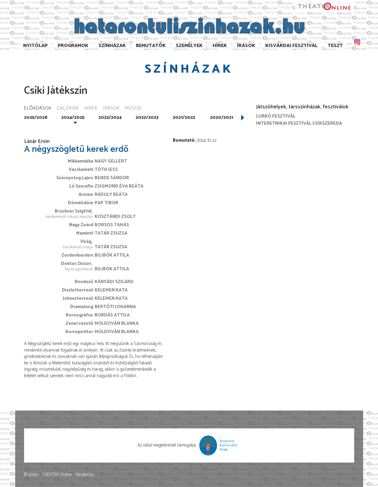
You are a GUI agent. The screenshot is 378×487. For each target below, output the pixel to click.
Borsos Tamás (112, 225)
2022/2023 (147, 117)
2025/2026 (36, 117)
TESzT (335, 46)
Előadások (37, 108)
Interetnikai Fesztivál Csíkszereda (299, 123)
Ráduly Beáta (111, 194)
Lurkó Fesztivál (275, 116)
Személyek (189, 46)
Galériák (68, 108)
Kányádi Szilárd (114, 281)
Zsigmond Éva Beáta (119, 186)
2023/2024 (110, 117)
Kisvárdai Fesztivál (291, 46)
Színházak (112, 46)
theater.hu (85, 474)
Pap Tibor (106, 203)
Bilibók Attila (112, 255)
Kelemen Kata (111, 290)
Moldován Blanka (117, 323)
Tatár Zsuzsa (111, 233)
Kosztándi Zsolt (115, 216)
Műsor (133, 108)
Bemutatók (151, 46)
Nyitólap (35, 46)
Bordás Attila (112, 315)
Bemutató (184, 140)
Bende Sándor (112, 178)
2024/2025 (72, 117)
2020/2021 (221, 117)
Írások (246, 46)
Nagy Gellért (111, 161)
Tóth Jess (106, 169)
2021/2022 (184, 117)
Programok (73, 46)
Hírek (220, 46)
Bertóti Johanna (115, 306)
